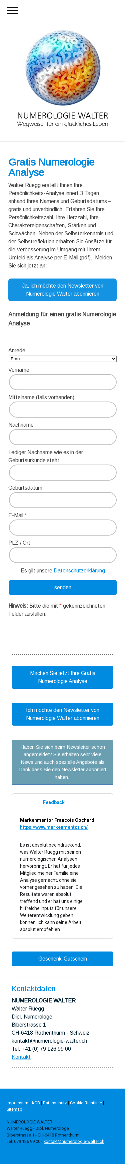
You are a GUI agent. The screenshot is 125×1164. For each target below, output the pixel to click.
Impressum (17, 1102)
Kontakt (21, 1057)
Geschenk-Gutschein (62, 959)
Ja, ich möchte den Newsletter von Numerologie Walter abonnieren (62, 290)
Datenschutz (55, 1102)
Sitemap (14, 1109)
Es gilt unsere (63, 570)
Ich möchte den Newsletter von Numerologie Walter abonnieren (62, 714)
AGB (35, 1102)
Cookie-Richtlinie (86, 1102)
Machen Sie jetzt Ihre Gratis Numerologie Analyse (62, 677)
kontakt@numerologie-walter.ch (74, 1141)
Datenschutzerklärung (79, 570)
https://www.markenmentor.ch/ (54, 827)
